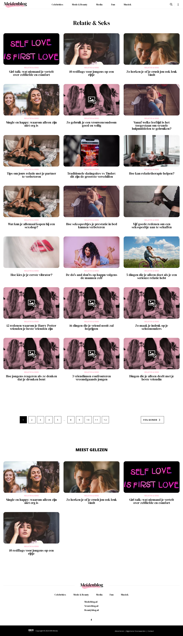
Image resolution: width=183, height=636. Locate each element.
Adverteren (119, 631)
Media (99, 4)
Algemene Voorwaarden (136, 631)
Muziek (127, 4)
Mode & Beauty (79, 4)
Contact (151, 631)
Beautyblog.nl (91, 610)
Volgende (150, 419)
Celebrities (57, 4)
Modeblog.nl (90, 601)
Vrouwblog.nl (91, 606)
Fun (113, 4)
